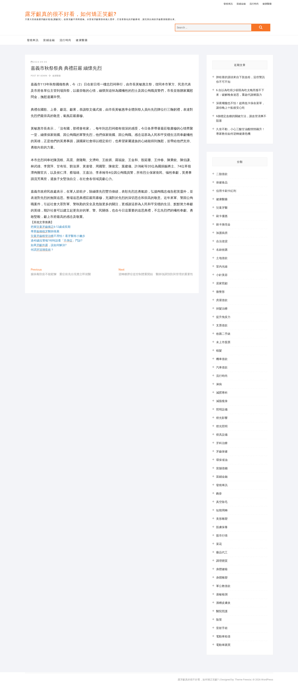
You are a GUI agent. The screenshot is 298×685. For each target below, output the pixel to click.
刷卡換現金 (223, 224)
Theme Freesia (243, 679)
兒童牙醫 (222, 207)
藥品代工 (222, 552)
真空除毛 (222, 502)
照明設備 (222, 409)
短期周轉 (222, 510)
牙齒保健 (222, 451)
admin (43, 76)
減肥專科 (222, 392)
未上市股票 (223, 342)
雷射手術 (222, 628)
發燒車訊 (228, 3)
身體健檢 (222, 569)
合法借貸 (222, 241)
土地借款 (222, 258)
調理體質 (222, 561)
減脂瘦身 (222, 401)
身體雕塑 (222, 577)
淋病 (219, 384)
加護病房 (222, 233)
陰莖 (219, 619)
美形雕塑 (222, 518)
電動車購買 (223, 645)
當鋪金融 (241, 3)
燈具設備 (222, 434)
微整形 (220, 291)
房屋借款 (222, 300)
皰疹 (219, 493)
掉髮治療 (222, 308)
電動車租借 (223, 636)
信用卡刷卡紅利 (226, 191)
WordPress (267, 679)
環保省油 (222, 460)
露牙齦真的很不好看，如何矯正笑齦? (70, 14)
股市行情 (222, 535)
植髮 (219, 350)
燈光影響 (222, 418)
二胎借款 (222, 174)
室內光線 (222, 266)
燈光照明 (222, 426)
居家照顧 (222, 283)
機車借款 (222, 359)
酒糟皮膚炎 (223, 603)
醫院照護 (222, 611)
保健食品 (222, 182)
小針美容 (222, 275)
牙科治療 (222, 443)
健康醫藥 (267, 3)
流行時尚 (254, 3)
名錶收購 (222, 249)
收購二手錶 (223, 334)
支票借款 (222, 325)
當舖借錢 (222, 468)
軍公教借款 (223, 586)
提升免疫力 (223, 317)
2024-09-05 (39, 62)
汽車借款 (222, 367)
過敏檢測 (222, 594)
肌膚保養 (222, 527)
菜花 (219, 544)
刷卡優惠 (222, 216)
